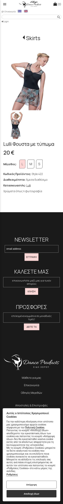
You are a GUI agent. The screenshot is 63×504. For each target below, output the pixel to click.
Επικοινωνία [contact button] (9, 11)
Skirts (33, 38)
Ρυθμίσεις (12, 474)
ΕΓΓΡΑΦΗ (31, 257)
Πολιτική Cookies (34, 427)
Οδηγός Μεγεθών (31, 393)
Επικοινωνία (31, 385)
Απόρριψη (31, 484)
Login (5, 21)
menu (5, 4)
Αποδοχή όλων (31, 493)
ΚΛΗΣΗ (31, 291)
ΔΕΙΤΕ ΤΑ (32, 326)
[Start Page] (31, 4)
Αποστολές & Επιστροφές (31, 405)
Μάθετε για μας (31, 378)
